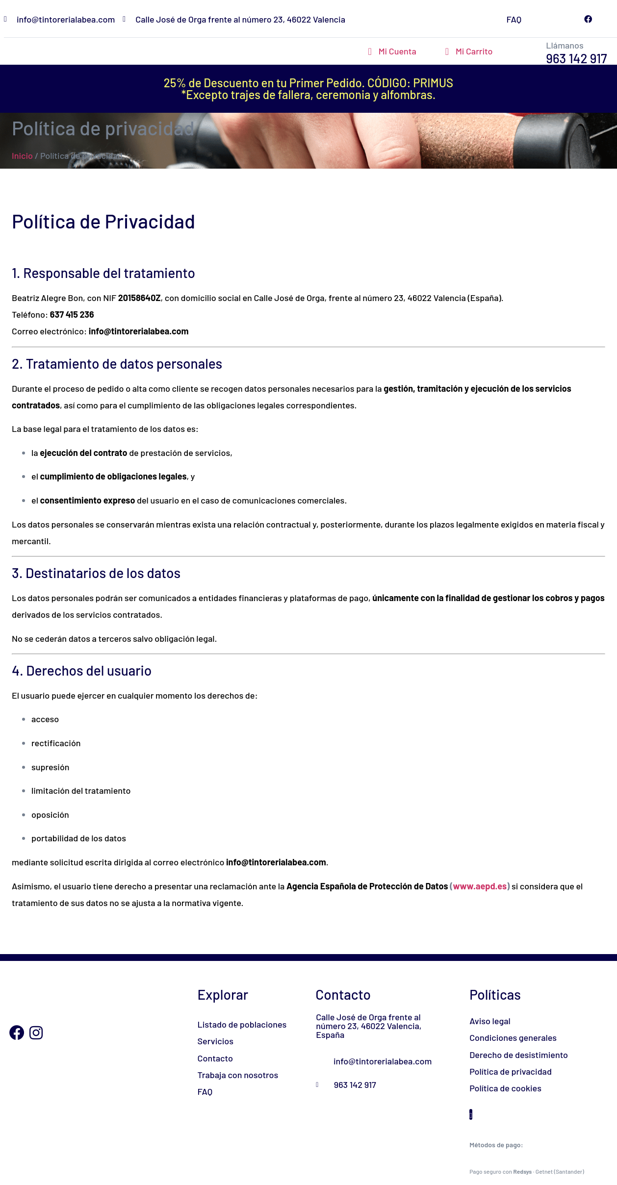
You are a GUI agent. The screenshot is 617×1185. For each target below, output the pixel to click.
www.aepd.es (480, 886)
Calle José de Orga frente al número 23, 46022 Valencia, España (368, 1025)
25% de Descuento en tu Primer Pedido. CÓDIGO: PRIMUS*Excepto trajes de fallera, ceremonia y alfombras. (308, 88)
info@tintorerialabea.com (139, 331)
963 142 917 (576, 58)
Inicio (22, 155)
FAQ (513, 19)
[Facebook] (16, 1033)
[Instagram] (36, 1033)
